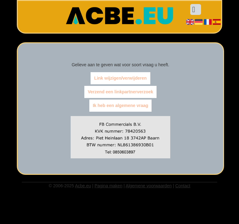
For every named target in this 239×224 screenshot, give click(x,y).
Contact (182, 185)
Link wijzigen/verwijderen (120, 78)
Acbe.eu (83, 185)
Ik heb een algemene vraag (120, 105)
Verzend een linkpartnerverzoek (120, 92)
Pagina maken (109, 185)
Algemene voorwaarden (149, 185)
